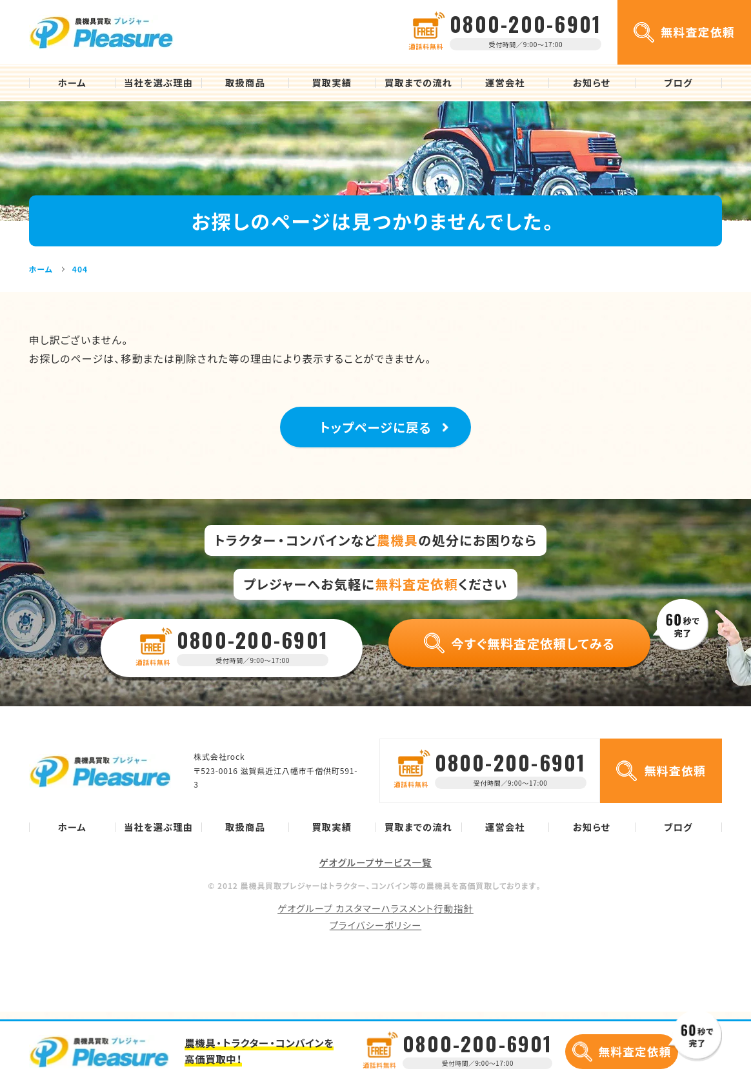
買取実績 (332, 82)
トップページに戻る (376, 431)
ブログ (678, 82)
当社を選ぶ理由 (158, 82)
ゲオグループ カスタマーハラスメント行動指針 (375, 916)
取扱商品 (245, 82)
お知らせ (591, 82)
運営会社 (505, 82)
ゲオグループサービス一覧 (375, 870)
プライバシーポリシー (375, 933)
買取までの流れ (418, 82)
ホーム (72, 82)
